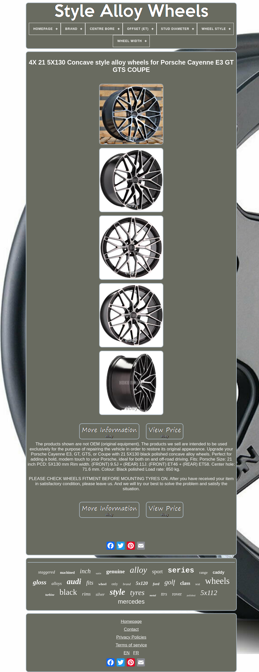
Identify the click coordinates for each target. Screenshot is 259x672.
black (68, 592)
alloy (138, 570)
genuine (115, 571)
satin (98, 573)
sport (157, 571)
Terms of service (131, 645)
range (203, 572)
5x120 (142, 583)
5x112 (208, 593)
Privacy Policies (131, 637)
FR (136, 652)
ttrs (164, 594)
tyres (137, 592)
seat (197, 584)
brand (127, 584)
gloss (39, 582)
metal (153, 595)
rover (177, 594)
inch (85, 571)
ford (156, 584)
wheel (102, 584)
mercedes (131, 601)
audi (74, 581)
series (181, 570)
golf (169, 582)
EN (127, 652)
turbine (49, 595)
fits (89, 583)
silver (100, 594)
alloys (56, 583)
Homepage (131, 621)
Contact (131, 629)
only (115, 584)
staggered (46, 572)
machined (67, 573)
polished (191, 595)
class (185, 583)
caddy (218, 572)
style (117, 592)
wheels (217, 581)
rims (86, 594)
